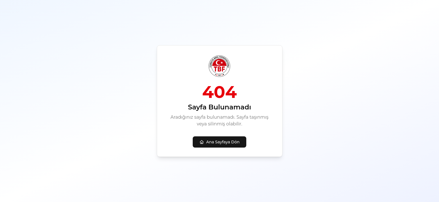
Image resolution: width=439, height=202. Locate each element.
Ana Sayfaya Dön (219, 141)
